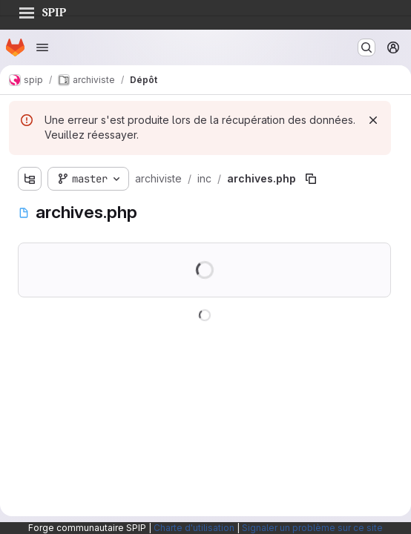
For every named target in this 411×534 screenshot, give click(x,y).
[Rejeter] (373, 120)
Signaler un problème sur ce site (312, 527)
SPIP (42, 10)
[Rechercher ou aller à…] (366, 47)
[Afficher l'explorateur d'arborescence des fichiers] (30, 179)
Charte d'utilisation (194, 527)
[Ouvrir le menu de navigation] (42, 47)
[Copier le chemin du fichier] (311, 179)
